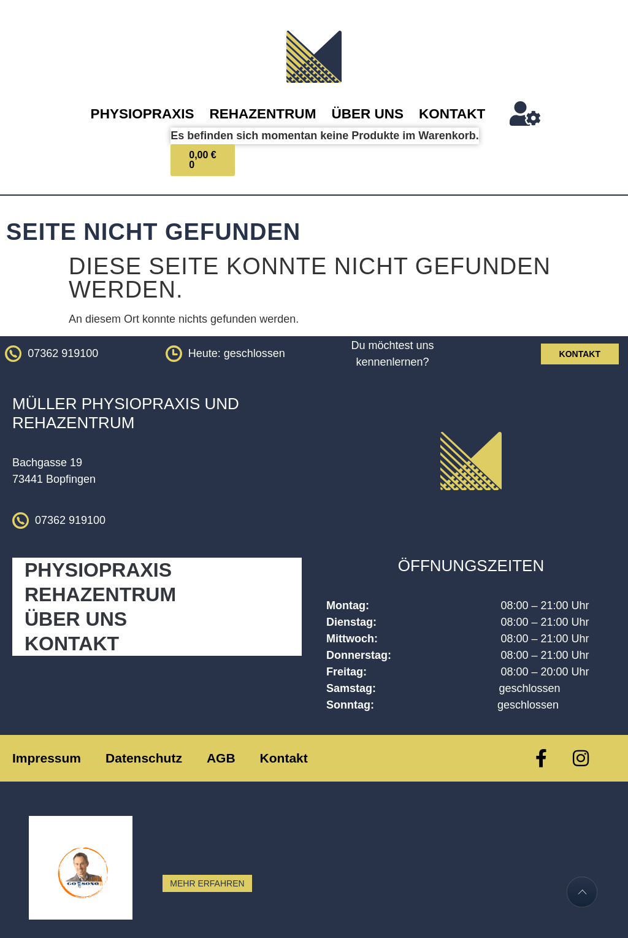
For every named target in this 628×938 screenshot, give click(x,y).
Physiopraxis (142, 113)
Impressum (46, 758)
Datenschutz (143, 758)
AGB (221, 758)
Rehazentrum (263, 113)
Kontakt (452, 113)
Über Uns (367, 113)
